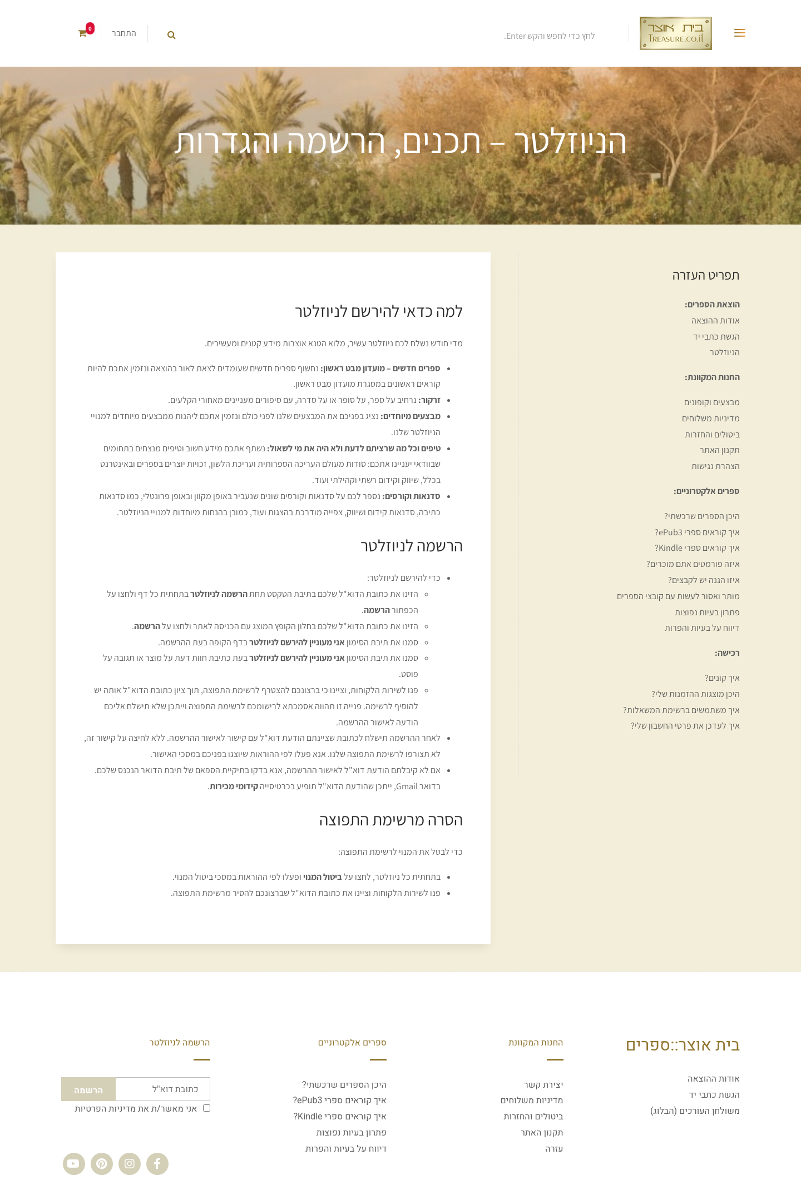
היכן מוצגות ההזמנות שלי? (695, 694)
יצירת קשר (543, 1085)
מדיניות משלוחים (711, 418)
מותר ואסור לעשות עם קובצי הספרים (678, 596)
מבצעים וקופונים (712, 402)
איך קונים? (722, 678)
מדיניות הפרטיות (105, 1109)
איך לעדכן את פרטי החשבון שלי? (685, 725)
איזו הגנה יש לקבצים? (704, 580)
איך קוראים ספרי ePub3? (697, 532)
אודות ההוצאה (715, 320)
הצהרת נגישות (715, 466)
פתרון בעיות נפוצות (707, 612)
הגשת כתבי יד (716, 336)
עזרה (554, 1149)
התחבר (124, 33)
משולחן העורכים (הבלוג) (695, 1111)
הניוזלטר (725, 352)
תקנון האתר (720, 450)
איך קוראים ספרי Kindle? (697, 548)
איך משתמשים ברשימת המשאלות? (681, 710)
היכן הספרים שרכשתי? (702, 516)
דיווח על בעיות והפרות (702, 628)
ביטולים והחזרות (712, 434)
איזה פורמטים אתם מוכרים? (693, 564)
